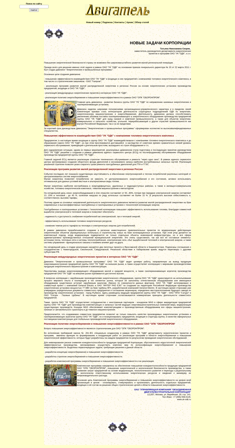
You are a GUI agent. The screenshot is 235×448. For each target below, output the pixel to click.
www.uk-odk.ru (184, 399)
